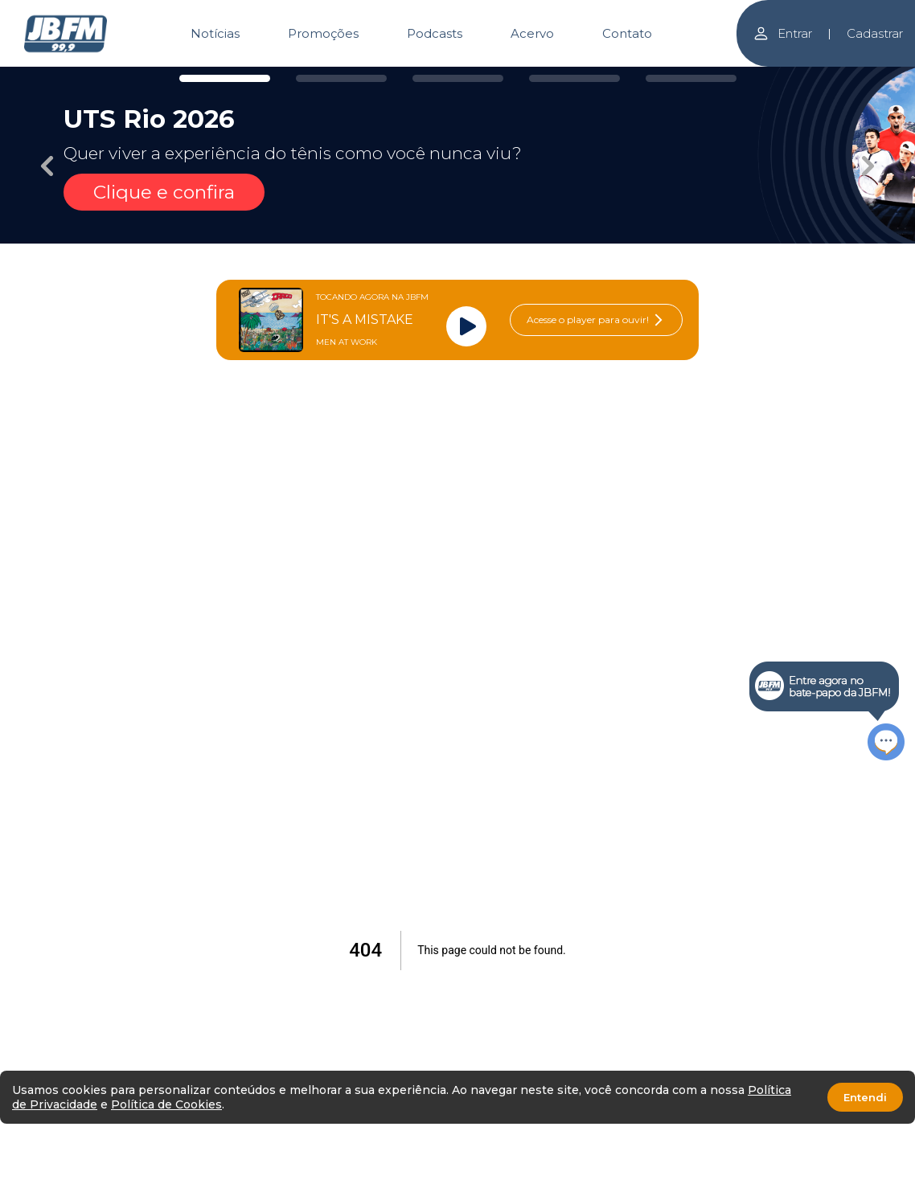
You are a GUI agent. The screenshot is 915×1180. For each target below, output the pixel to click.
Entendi (865, 1097)
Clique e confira (164, 192)
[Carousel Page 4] (574, 78)
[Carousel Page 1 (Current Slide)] (224, 78)
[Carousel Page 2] (341, 78)
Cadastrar (875, 33)
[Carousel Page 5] (691, 78)
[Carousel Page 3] (457, 78)
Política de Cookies (166, 1104)
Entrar (782, 33)
